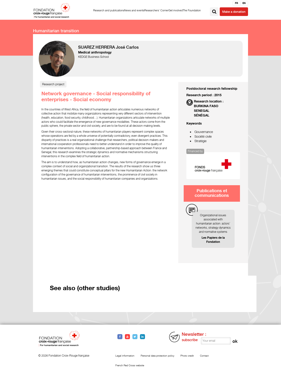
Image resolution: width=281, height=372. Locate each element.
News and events (134, 10)
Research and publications (108, 10)
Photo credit (187, 355)
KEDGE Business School (93, 57)
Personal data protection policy (157, 355)
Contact (204, 355)
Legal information (124, 355)
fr (236, 3)
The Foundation (192, 10)
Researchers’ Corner (156, 10)
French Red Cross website (129, 365)
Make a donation (234, 11)
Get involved (175, 10)
